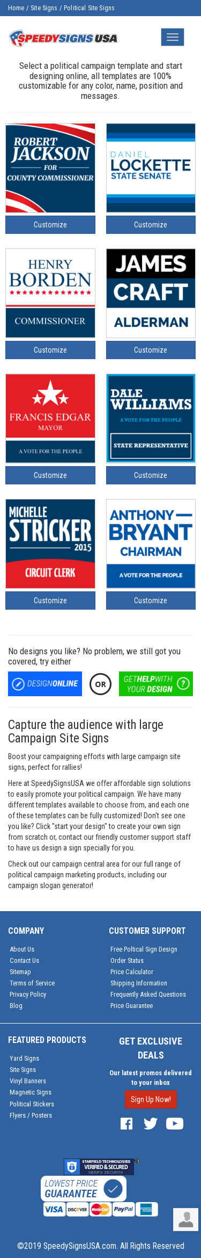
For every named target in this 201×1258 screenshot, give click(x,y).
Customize (50, 224)
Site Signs (44, 8)
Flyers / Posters (31, 1115)
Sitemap (20, 972)
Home (16, 8)
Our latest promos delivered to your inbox (150, 1078)
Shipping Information (138, 983)
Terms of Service (32, 983)
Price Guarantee (131, 1006)
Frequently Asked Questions (148, 994)
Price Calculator (131, 972)
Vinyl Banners (28, 1081)
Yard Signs (24, 1058)
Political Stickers (32, 1104)
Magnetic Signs (30, 1092)
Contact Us (24, 960)
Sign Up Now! (151, 1099)
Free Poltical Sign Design (143, 949)
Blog (16, 1006)
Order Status (127, 960)
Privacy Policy (28, 994)
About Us (22, 949)
